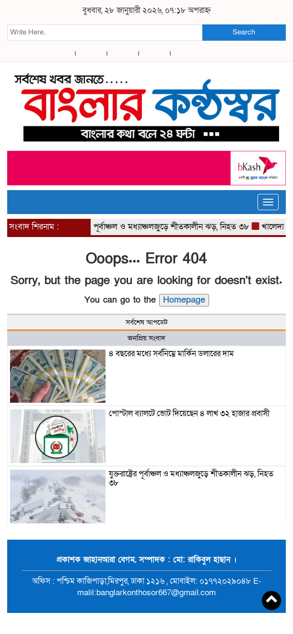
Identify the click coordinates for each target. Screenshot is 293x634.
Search (244, 32)
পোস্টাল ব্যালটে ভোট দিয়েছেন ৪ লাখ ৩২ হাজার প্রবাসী (189, 413)
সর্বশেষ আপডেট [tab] (146, 322)
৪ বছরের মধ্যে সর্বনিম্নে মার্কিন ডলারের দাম (171, 353)
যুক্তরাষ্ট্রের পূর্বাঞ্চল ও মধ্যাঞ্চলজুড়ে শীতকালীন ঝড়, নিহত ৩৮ (157, 226)
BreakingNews (186, 623)
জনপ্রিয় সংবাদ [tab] (146, 338)
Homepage (184, 300)
